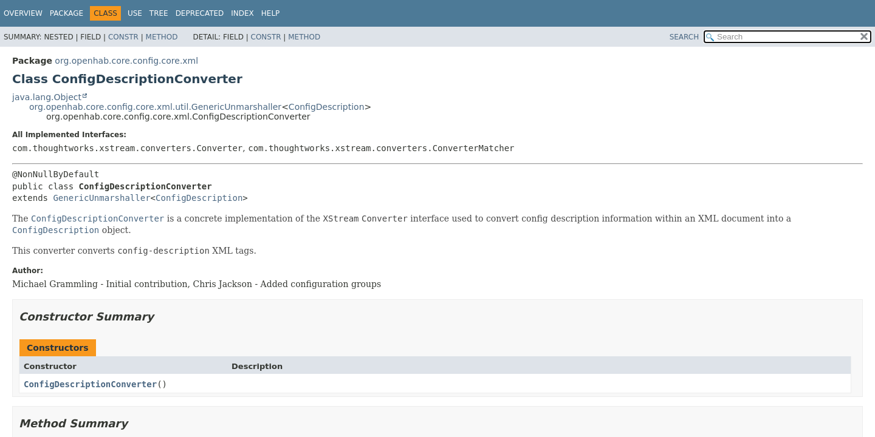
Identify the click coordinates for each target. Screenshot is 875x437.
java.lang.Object (46, 97)
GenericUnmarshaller (101, 198)
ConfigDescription (327, 107)
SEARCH (684, 37)
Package (66, 13)
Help (270, 13)
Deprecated (200, 13)
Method (162, 37)
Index (242, 13)
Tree (158, 13)
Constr (123, 37)
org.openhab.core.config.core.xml (126, 61)
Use (135, 13)
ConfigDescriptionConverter (90, 384)
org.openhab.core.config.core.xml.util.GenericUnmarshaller (155, 107)
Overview (23, 13)
